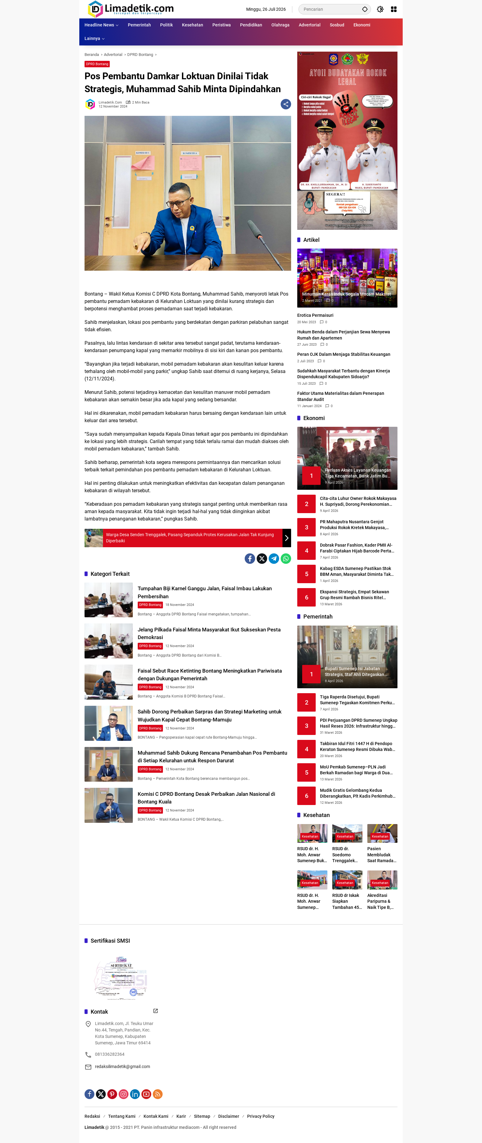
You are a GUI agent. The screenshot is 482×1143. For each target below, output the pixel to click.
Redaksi (92, 1116)
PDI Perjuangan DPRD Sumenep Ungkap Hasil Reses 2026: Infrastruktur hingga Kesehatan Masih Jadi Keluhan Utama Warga (358, 723)
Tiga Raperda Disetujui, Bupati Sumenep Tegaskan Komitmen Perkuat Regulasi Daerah (358, 700)
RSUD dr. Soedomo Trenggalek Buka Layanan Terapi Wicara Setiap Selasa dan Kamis (346, 855)
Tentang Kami (122, 1116)
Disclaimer (228, 1116)
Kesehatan (310, 837)
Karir (181, 1116)
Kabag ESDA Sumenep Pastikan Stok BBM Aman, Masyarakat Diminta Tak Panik (355, 572)
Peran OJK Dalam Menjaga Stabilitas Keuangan (343, 354)
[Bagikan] (286, 104)
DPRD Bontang (97, 64)
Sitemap (202, 1116)
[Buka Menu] (393, 9)
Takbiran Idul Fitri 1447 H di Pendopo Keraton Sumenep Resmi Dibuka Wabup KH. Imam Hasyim (358, 747)
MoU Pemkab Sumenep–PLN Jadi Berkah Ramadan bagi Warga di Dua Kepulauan (355, 770)
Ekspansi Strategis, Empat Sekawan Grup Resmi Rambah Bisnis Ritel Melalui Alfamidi (354, 595)
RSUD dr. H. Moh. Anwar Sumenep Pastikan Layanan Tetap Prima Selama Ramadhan (311, 902)
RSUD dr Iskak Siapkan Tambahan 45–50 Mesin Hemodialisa (347, 902)
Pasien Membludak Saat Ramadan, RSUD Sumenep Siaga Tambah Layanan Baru (382, 855)
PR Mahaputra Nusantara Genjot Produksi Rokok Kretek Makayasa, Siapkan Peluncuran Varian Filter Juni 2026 (357, 525)
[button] (364, 9)
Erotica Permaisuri (315, 315)
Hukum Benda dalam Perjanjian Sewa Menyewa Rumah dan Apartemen (343, 334)
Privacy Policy (261, 1116)
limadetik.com (110, 102)
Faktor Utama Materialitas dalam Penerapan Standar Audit (340, 396)
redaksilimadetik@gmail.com (122, 1066)
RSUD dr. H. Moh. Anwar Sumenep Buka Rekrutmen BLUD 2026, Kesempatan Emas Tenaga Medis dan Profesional (311, 855)
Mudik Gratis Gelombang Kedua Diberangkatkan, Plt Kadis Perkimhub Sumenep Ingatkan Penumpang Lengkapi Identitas (356, 793)
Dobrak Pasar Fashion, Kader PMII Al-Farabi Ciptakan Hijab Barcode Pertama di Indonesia (358, 548)
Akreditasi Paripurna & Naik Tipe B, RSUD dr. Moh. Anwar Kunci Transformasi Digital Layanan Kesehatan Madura (381, 902)
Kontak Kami (156, 1116)
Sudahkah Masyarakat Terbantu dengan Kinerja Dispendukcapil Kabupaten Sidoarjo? (343, 373)
